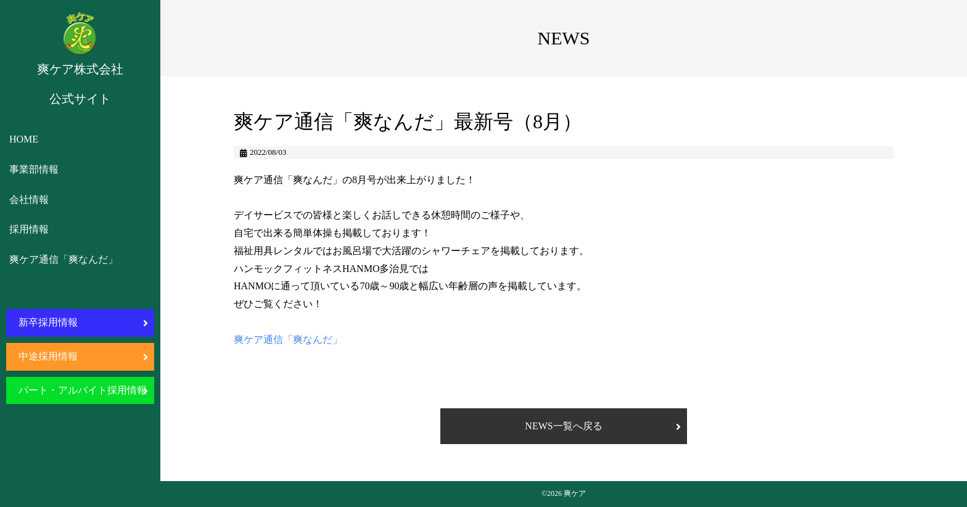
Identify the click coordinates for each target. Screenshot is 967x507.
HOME (23, 139)
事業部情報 (34, 169)
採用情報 (29, 229)
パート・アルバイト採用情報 (83, 390)
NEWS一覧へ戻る (563, 426)
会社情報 (29, 199)
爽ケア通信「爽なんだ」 (63, 259)
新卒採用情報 (48, 322)
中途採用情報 (48, 356)
